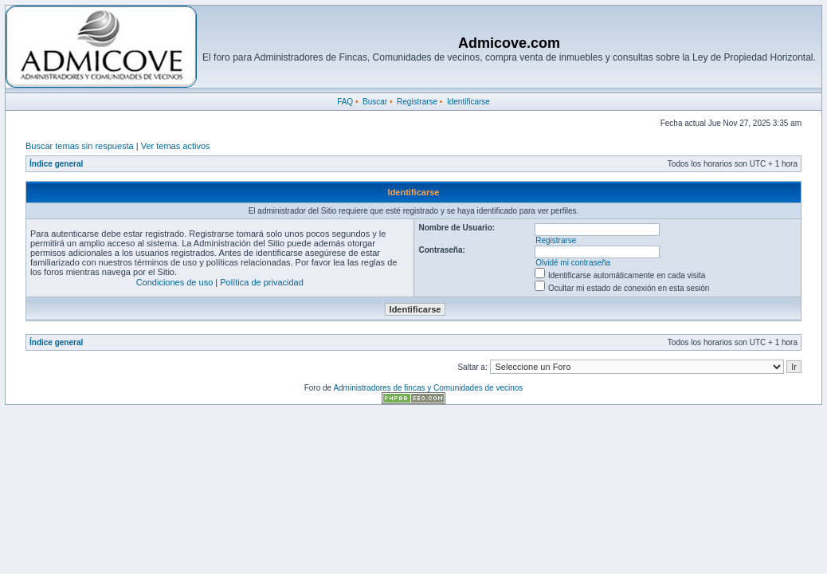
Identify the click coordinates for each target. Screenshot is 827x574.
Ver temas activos (175, 146)
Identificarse (468, 101)
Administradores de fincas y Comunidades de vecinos (428, 387)
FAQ (345, 101)
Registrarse (417, 101)
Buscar (375, 101)
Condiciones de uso (175, 282)
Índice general (56, 163)
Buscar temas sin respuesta (79, 146)
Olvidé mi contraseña (572, 262)
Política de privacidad (262, 282)
